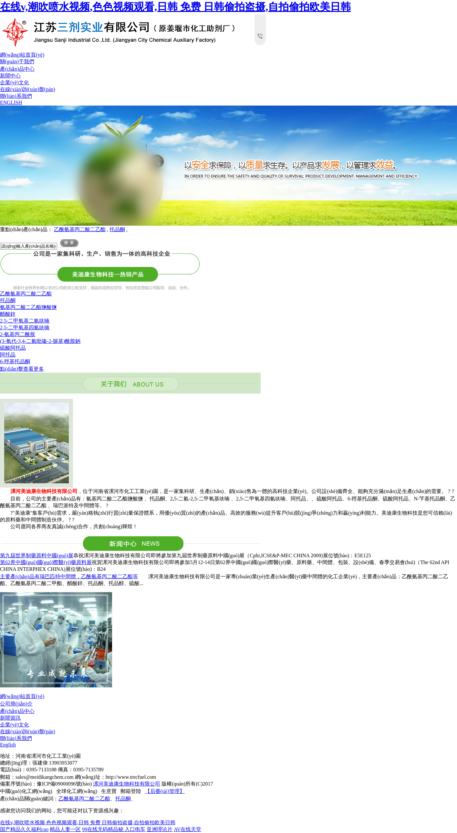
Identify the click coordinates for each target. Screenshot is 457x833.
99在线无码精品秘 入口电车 (113, 829)
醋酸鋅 (8, 314)
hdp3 (228, 166)
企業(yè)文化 (14, 82)
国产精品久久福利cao (24, 829)
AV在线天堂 (187, 829)
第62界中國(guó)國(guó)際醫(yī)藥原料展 (46, 562)
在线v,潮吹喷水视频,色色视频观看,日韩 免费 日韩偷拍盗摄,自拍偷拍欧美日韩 (175, 7)
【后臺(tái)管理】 (165, 791)
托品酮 (117, 229)
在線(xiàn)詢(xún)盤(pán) (27, 89)
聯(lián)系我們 (16, 96)
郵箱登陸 (130, 791)
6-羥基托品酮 (15, 361)
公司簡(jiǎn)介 (16, 703)
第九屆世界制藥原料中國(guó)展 (36, 555)
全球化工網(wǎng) (76, 791)
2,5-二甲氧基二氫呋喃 (24, 321)
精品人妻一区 (65, 829)
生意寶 (109, 791)
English (8, 744)
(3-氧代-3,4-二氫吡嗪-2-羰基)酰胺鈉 (40, 341)
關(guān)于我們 (17, 61)
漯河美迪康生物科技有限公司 (126, 784)
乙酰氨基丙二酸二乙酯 (80, 229)
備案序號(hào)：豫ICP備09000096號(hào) (46, 784)
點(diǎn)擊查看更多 (22, 369)
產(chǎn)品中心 (17, 69)
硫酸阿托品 (13, 348)
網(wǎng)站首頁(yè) (22, 54)
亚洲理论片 (159, 829)
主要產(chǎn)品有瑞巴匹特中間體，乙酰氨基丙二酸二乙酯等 (69, 576)
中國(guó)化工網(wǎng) (26, 791)
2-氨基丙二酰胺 (17, 334)
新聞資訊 (10, 718)
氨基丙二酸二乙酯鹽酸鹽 (28, 307)
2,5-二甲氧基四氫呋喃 (24, 327)
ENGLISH (11, 102)
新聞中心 (10, 75)
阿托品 (8, 354)
